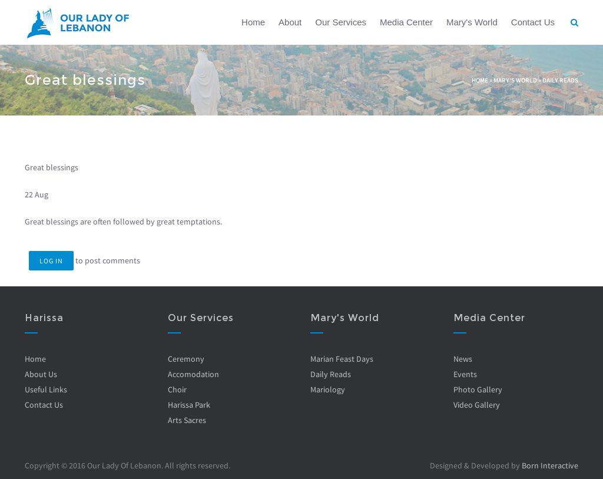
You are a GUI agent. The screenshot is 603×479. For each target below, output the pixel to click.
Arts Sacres (186, 420)
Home (253, 22)
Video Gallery (476, 404)
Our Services (340, 22)
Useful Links (46, 389)
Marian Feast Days (341, 359)
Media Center (406, 22)
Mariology (327, 389)
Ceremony (185, 359)
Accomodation (192, 374)
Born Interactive (550, 465)
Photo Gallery (477, 389)
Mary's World (472, 22)
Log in (51, 260)
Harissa (44, 317)
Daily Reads (560, 80)
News (462, 359)
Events (464, 374)
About (290, 22)
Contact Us (533, 22)
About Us (41, 374)
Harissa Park (188, 404)
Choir (176, 389)
